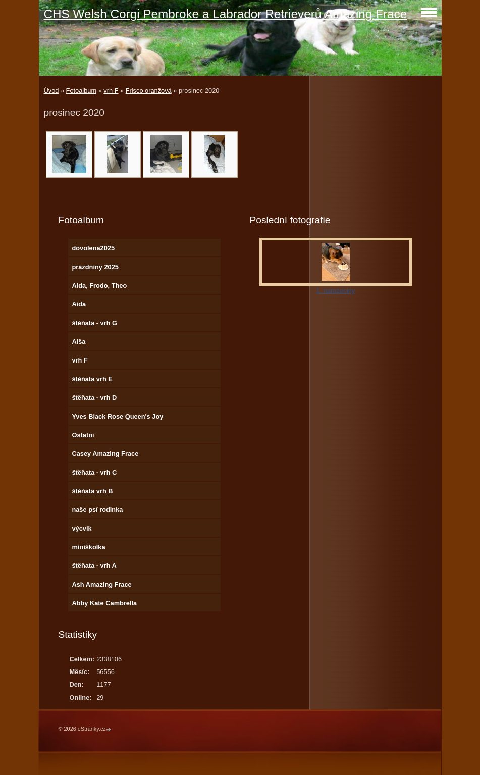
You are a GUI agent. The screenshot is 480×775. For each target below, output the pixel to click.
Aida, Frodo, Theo (99, 285)
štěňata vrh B (92, 491)
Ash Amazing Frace (101, 584)
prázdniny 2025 (95, 267)
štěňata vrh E (92, 379)
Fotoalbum (81, 90)
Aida (79, 304)
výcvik (81, 528)
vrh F (110, 90)
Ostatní (83, 435)
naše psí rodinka (97, 509)
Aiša (78, 341)
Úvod (51, 90)
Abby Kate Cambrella (104, 603)
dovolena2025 (93, 248)
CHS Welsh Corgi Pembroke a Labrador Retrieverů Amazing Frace (225, 14)
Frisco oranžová (149, 90)
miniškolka (88, 547)
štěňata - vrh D (94, 397)
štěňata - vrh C (94, 472)
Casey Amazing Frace (105, 453)
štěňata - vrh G (94, 323)
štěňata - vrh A (94, 566)
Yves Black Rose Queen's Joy (117, 416)
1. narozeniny (335, 290)
